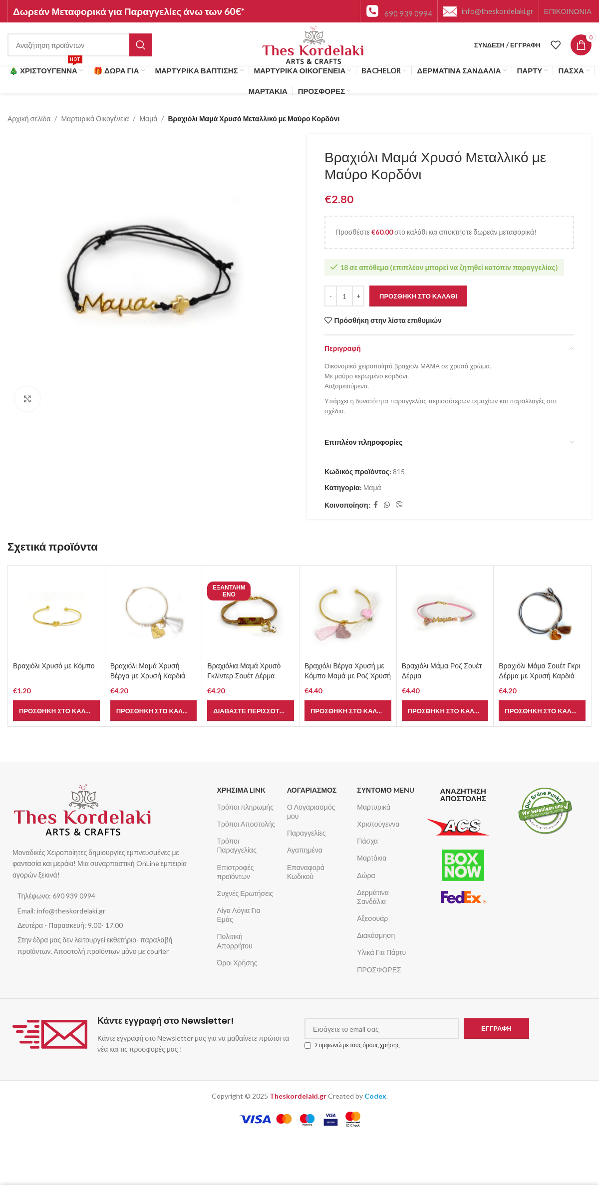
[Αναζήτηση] (79, 44)
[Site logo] (313, 44)
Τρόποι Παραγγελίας (237, 845)
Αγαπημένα (304, 850)
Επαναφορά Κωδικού (305, 872)
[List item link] (109, 895)
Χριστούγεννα (378, 824)
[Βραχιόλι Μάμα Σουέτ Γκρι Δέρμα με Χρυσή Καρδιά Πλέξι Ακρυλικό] (542, 614)
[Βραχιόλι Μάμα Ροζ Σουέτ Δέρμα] (445, 614)
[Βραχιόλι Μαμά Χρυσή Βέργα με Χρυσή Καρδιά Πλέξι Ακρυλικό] (153, 614)
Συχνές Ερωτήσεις (245, 893)
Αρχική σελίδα (28, 118)
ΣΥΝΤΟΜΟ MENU (385, 790)
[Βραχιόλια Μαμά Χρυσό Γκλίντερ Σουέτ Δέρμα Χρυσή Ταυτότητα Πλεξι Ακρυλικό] (250, 614)
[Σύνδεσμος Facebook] (375, 505)
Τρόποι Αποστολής (246, 824)
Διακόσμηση (376, 935)
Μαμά (148, 118)
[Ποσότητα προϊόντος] (344, 296)
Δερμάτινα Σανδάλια (372, 896)
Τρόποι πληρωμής (245, 807)
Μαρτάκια (371, 858)
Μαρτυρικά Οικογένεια (95, 118)
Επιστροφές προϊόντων (235, 872)
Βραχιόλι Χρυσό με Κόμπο (53, 666)
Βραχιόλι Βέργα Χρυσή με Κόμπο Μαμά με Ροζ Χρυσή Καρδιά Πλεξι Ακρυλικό (347, 675)
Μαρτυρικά (373, 807)
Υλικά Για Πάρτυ (381, 952)
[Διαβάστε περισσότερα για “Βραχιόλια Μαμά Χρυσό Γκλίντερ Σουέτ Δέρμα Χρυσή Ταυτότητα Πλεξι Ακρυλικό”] (250, 710)
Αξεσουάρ (372, 918)
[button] (56, 710)
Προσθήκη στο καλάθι (418, 296)
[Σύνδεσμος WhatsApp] (387, 505)
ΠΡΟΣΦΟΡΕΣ (379, 969)
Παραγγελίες (306, 833)
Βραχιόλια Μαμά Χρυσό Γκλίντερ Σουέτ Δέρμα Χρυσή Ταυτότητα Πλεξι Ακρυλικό (244, 680)
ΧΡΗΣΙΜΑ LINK (241, 790)
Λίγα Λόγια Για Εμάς (239, 914)
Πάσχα (367, 841)
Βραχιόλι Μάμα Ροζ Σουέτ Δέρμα (442, 671)
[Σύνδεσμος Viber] (399, 505)
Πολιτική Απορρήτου (235, 940)
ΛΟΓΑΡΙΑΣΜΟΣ (312, 790)
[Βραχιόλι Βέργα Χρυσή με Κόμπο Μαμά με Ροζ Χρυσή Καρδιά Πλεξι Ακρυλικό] (347, 614)
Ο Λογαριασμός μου (311, 811)
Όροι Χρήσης (237, 962)
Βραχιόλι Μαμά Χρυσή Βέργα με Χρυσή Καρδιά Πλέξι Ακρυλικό (148, 675)
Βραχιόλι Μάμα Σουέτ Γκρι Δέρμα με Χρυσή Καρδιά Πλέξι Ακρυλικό (539, 675)
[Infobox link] (398, 11)
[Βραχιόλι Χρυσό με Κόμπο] (56, 614)
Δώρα (366, 875)
